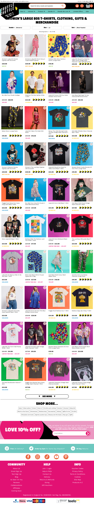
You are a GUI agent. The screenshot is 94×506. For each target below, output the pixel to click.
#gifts (71, 414)
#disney (59, 411)
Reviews (16, 482)
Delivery (47, 477)
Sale (87, 11)
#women (59, 408)
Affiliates (16, 488)
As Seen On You (16, 480)
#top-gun (65, 414)
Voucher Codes (77, 468)
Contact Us (47, 474)
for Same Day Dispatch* (47, 449)
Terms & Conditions (77, 474)
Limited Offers (78, 11)
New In (22, 11)
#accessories (51, 411)
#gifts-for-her (66, 411)
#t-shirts (74, 411)
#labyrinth (72, 408)
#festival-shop (43, 411)
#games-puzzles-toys (41, 414)
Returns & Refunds (47, 480)
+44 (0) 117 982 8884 (82, 1)
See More (47, 396)
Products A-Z (78, 482)
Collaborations (16, 485)
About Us (16, 468)
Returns (79, 449)
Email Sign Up (16, 471)
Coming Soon (16, 491)
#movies (66, 408)
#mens (34, 408)
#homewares (33, 411)
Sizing (47, 482)
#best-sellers (27, 408)
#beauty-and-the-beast (54, 414)
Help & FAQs (47, 471)
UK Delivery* (14, 449)
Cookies (78, 477)
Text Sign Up (16, 474)
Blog (16, 477)
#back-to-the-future (23, 411)
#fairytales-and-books (27, 414)
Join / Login (47, 468)
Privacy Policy (77, 471)
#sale (20, 408)
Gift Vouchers (47, 485)
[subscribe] (88, 433)
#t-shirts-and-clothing (50, 408)
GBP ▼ (91, 1)
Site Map (77, 480)
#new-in (40, 408)
